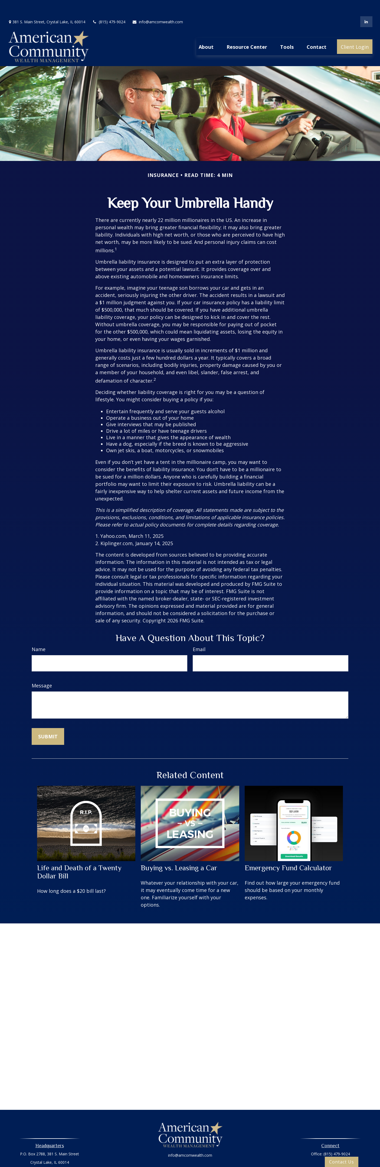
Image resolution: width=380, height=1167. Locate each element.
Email (199, 633)
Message (42, 669)
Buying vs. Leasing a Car (179, 852)
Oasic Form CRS (190, 1163)
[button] (206, 30)
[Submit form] (48, 720)
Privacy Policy (190, 1154)
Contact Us (341, 1162)
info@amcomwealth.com (157, 5)
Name (38, 633)
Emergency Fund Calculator (288, 852)
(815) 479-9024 (108, 5)
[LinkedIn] (366, 5)
